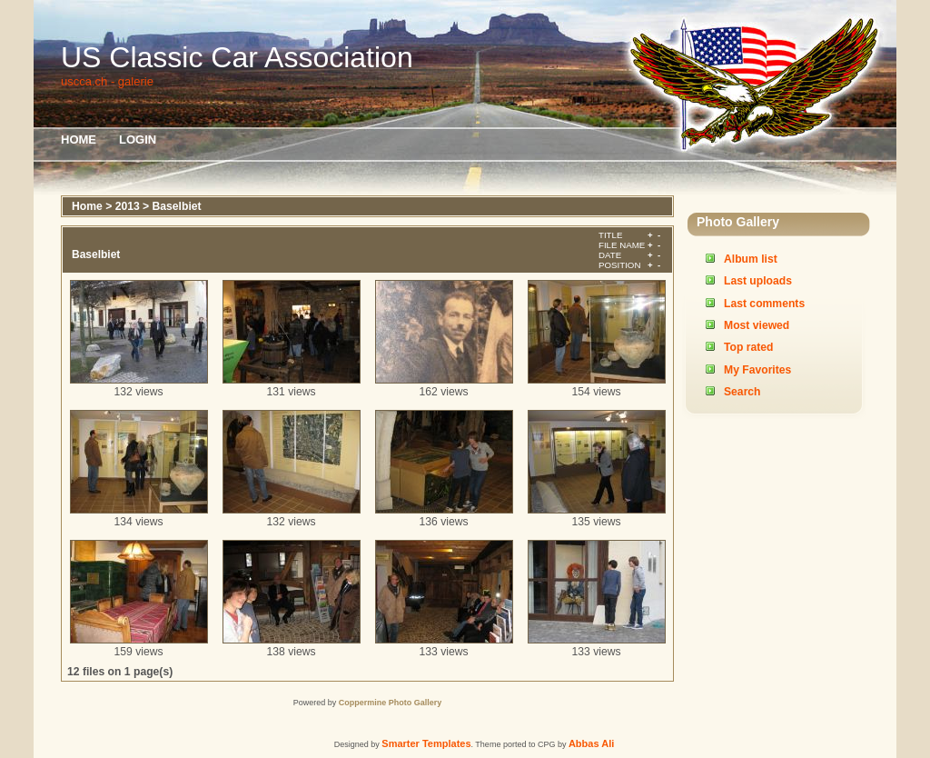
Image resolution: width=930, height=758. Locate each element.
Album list (750, 259)
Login (137, 139)
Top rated (748, 347)
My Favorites (757, 370)
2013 (127, 206)
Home (78, 139)
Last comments (764, 303)
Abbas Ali (591, 743)
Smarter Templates (425, 743)
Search (742, 391)
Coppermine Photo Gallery (390, 702)
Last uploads (758, 280)
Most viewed (756, 325)
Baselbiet (177, 206)
